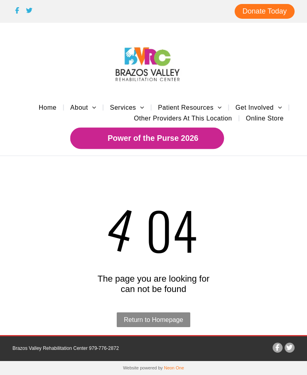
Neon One (174, 367)
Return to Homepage (153, 319)
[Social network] (17, 12)
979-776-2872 (104, 348)
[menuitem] (48, 107)
